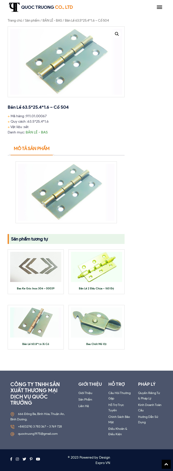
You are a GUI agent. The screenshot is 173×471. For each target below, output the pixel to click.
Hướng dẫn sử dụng (148, 419)
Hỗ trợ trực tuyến (116, 407)
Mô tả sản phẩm (32, 148)
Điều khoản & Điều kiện (117, 431)
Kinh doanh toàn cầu (150, 407)
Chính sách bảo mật (119, 419)
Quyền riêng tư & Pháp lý (149, 395)
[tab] (31, 148)
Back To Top (166, 464)
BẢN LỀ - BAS (52, 20)
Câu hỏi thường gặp (119, 395)
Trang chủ (15, 20)
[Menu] (159, 7)
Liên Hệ (83, 406)
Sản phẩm (32, 20)
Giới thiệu (85, 393)
